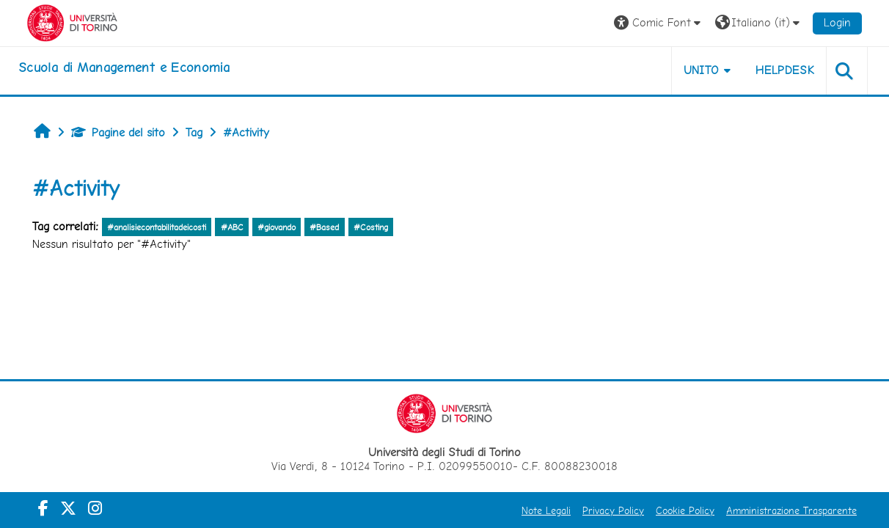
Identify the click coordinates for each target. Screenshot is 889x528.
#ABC (232, 227)
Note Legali (546, 510)
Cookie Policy (685, 510)
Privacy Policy (613, 510)
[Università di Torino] (72, 22)
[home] (124, 67)
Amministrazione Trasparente (791, 510)
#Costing (371, 227)
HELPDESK (785, 70)
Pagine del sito (118, 132)
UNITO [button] (702, 70)
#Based (324, 227)
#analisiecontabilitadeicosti (156, 227)
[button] (659, 23)
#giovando (276, 227)
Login (837, 22)
